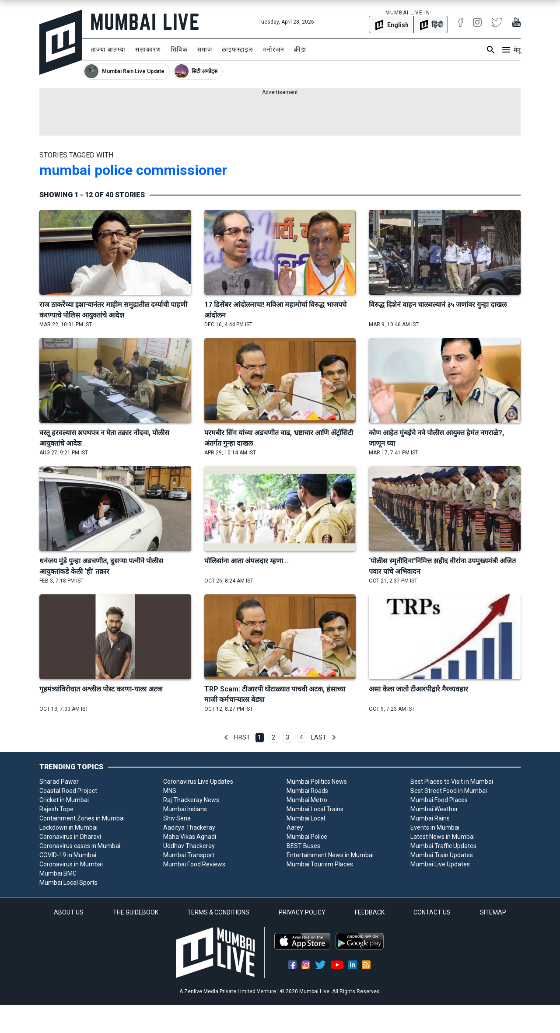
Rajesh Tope (56, 809)
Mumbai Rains (430, 818)
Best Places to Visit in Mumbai (451, 781)
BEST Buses (303, 845)
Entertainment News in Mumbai (330, 855)
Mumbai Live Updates (440, 864)
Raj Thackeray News (191, 799)
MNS (169, 790)
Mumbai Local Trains (315, 809)
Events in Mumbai (434, 827)
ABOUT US (69, 912)
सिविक (179, 49)
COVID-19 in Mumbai (67, 855)
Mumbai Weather (434, 809)
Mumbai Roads (307, 790)
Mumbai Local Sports (68, 882)
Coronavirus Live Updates (198, 781)
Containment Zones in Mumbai (82, 818)
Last (318, 737)
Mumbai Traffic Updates (443, 845)
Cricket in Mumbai (64, 799)
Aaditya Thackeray (189, 827)
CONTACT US (432, 912)
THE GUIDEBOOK (135, 912)
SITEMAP (493, 912)
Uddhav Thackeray (189, 845)
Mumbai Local (306, 818)
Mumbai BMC (58, 873)
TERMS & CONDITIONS (218, 912)
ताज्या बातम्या (108, 49)
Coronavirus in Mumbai (71, 864)
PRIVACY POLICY (302, 912)
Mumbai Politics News (317, 781)
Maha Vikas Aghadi (189, 836)
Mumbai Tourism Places (320, 864)
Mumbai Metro (307, 799)
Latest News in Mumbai (442, 836)
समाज (204, 49)
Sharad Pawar (59, 781)
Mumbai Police (307, 836)
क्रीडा (300, 49)
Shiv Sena (177, 818)
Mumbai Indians (185, 809)
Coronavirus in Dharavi (70, 836)
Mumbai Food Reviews (194, 864)
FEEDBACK (370, 912)
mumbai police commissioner (133, 170)
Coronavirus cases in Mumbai (79, 845)
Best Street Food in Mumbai (448, 790)
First (242, 737)
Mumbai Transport (188, 855)
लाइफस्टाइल (237, 49)
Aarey (295, 827)
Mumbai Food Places (439, 799)
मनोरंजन (273, 49)
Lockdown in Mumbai (68, 827)
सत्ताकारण (148, 49)
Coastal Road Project (68, 790)
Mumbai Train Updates (441, 855)
